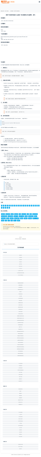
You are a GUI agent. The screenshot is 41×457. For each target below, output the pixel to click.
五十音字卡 (20, 268)
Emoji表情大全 (20, 329)
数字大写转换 (20, 446)
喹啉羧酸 (30, 218)
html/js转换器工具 (20, 289)
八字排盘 (20, 423)
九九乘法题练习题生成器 (20, 272)
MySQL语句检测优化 (20, 335)
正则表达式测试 (20, 313)
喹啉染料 (11, 218)
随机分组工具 (20, 402)
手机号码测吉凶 (20, 425)
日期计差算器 (20, 374)
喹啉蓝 (35, 216)
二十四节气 (20, 414)
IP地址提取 (20, 300)
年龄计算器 (20, 376)
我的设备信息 (20, 309)
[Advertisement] (20, 7)
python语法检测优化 (20, 340)
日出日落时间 (20, 363)
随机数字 (20, 393)
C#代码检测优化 (20, 351)
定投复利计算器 (20, 444)
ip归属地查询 (20, 287)
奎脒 (6, 220)
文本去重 (20, 296)
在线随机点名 (20, 404)
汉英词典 (20, 257)
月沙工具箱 (18, 454)
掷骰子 (20, 391)
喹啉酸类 (25, 218)
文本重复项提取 (20, 298)
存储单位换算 (20, 311)
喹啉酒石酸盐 (31, 216)
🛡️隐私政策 (24, 238)
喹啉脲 (8, 218)
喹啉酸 (21, 218)
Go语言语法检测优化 (20, 344)
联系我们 (20, 238)
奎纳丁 (15, 220)
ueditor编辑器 (20, 285)
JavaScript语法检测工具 (20, 331)
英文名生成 (20, 266)
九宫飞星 (20, 427)
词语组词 (20, 261)
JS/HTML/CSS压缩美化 (20, 320)
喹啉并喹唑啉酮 (4, 216)
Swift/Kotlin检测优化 (20, 355)
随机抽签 (20, 395)
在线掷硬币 (20, 397)
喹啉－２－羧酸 (35, 218)
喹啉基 (26, 216)
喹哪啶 (18, 220)
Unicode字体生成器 (20, 322)
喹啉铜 (2, 220)
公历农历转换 (20, 416)
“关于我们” (12, 227)
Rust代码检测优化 (20, 353)
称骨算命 (20, 434)
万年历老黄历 (20, 412)
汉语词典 (20, 259)
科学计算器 (20, 372)
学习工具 (21, 454)
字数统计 (20, 291)
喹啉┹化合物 (21, 216)
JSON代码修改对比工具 (20, 318)
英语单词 (20, 255)
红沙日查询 (20, 436)
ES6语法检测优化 (20, 333)
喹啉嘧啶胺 (3, 218)
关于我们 (16, 238)
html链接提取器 (20, 324)
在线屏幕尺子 (20, 381)
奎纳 (11, 220)
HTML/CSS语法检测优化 (20, 346)
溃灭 (9, 220)
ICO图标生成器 (20, 302)
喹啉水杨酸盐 (17, 218)
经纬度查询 (20, 365)
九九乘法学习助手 (20, 270)
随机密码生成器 (20, 307)
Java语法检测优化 (20, 342)
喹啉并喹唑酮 (10, 216)
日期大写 (20, 448)
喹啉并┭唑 (16, 216)
